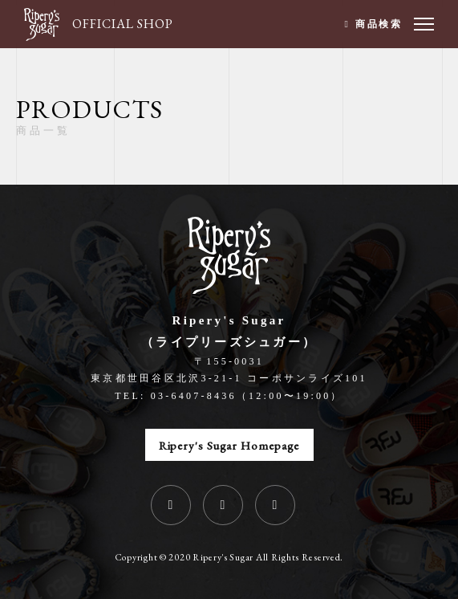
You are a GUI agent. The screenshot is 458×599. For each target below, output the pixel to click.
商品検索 (378, 24)
